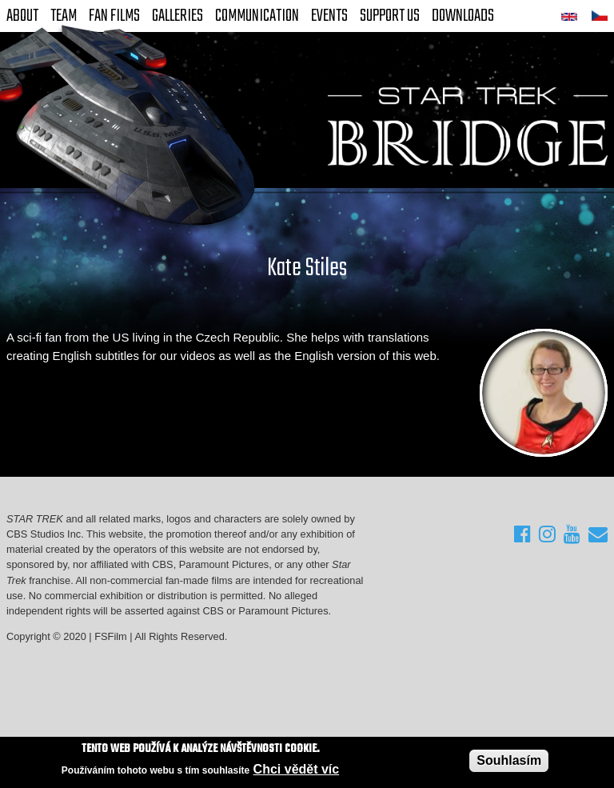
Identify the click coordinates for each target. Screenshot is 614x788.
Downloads (463, 16)
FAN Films (114, 16)
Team (63, 16)
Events (329, 16)
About (22, 16)
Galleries (177, 16)
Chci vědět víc (296, 770)
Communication (257, 16)
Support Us (390, 16)
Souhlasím (508, 760)
